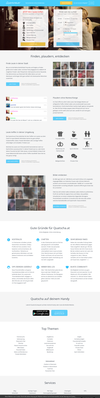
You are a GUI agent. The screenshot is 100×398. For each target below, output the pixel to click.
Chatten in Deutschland (50, 366)
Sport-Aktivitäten (79, 352)
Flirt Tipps (50, 391)
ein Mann (67, 18)
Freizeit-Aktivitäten (20, 354)
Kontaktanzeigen (79, 339)
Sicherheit (15, 393)
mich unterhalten (70, 25)
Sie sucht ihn (50, 345)
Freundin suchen (79, 345)
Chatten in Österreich (50, 364)
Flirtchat (20, 343)
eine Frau (75, 18)
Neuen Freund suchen (20, 345)
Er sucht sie (79, 343)
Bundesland (67, 38)
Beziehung (50, 352)
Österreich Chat (20, 341)
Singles (79, 337)
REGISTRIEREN (66, 3)
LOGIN (91, 3)
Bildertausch (50, 350)
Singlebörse (50, 337)
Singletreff (50, 347)
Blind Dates (20, 347)
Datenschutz (67, 393)
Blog (15, 391)
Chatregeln (67, 391)
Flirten (79, 350)
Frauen (74, 29)
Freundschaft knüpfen (79, 341)
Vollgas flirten (69, 22)
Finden (68, 44)
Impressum (32, 393)
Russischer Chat (50, 371)
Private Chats (79, 347)
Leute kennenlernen (50, 343)
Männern (67, 29)
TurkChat (50, 369)
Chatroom (50, 341)
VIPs (85, 391)
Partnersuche (21, 337)
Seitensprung (21, 339)
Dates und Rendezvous (20, 352)
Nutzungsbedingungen (50, 393)
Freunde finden (20, 350)
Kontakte (50, 339)
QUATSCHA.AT (59, 313)
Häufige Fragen (32, 391)
